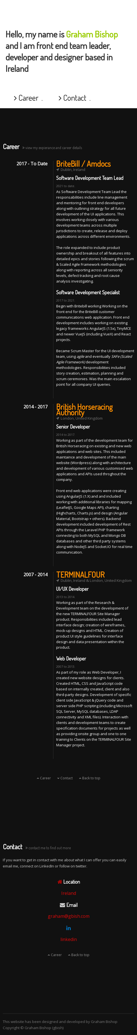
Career (26, 98)
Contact (72, 98)
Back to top (89, 778)
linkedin (68, 939)
